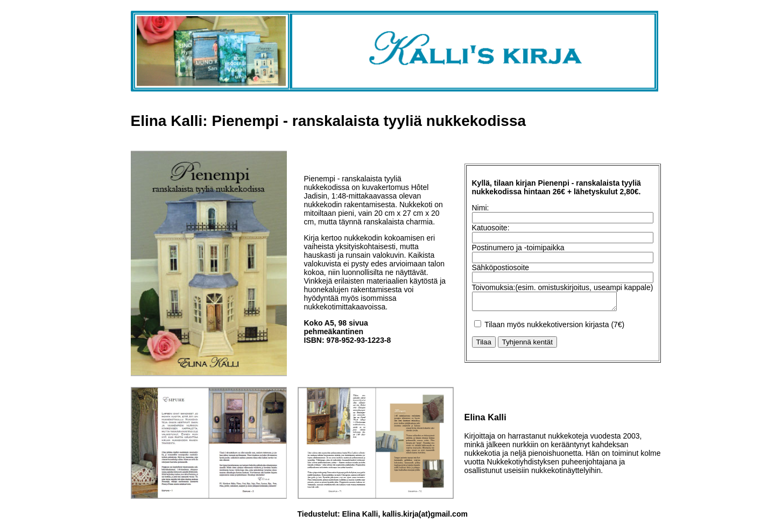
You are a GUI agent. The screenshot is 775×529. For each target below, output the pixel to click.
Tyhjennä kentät (527, 344)
